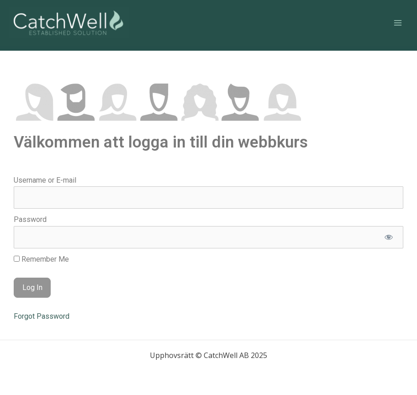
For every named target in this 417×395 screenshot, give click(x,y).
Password (30, 219)
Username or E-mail (45, 180)
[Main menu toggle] (398, 23)
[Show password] (388, 237)
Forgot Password (41, 316)
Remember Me (41, 259)
